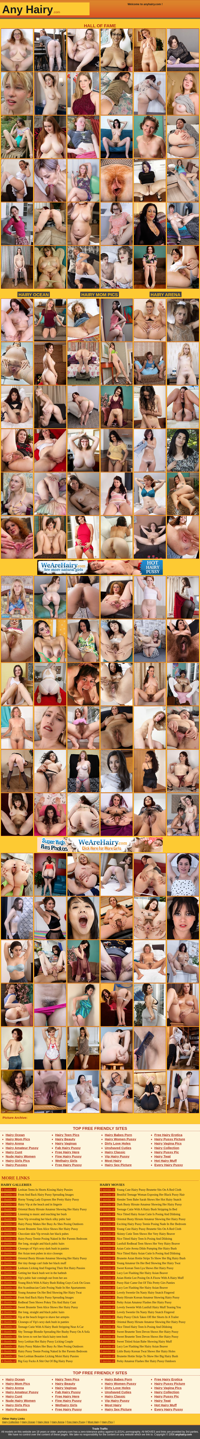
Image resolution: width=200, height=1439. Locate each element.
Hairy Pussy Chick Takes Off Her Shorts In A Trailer (139, 1317)
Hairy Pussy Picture (169, 1139)
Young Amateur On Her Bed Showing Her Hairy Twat (41, 1292)
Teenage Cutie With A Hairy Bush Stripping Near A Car (42, 1326)
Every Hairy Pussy (168, 1165)
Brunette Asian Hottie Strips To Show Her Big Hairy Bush (143, 1258)
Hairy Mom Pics (99, 294)
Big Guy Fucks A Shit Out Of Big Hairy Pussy (37, 1361)
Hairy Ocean (34, 294)
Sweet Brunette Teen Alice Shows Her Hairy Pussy (39, 1229)
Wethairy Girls (66, 1160)
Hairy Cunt (14, 1152)
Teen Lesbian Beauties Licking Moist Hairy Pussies (40, 1356)
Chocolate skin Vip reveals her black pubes (35, 1233)
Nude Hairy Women (21, 1156)
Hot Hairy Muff (165, 1160)
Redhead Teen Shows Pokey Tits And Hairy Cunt (38, 1302)
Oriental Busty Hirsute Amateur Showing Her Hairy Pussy (44, 1209)
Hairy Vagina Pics (168, 1143)
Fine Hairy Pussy (68, 1156)
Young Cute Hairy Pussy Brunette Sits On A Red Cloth (140, 1189)
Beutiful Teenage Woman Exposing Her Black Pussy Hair (142, 1194)
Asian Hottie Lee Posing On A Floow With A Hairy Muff (142, 1278)
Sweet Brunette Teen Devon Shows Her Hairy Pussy (139, 1331)
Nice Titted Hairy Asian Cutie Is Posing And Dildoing (140, 1214)
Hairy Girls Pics (18, 1160)
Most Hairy (113, 1160)
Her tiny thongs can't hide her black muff (33, 1263)
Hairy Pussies (16, 1165)
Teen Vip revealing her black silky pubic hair (36, 1219)
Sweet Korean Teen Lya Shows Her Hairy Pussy (137, 1268)
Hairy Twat (162, 1156)
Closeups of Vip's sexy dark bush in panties (35, 1248)
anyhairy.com (183, 1434)
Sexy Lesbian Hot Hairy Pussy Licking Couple (37, 1341)
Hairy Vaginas (66, 1143)
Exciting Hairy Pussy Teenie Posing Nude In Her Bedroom (143, 1224)
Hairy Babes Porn (118, 1135)
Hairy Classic (115, 1152)
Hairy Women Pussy (120, 1139)
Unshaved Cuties (118, 1148)
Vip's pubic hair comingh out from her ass (34, 1278)
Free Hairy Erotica (168, 1135)
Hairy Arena (165, 294)
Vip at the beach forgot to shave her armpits (35, 1317)
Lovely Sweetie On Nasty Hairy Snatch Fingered (137, 1292)
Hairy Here (43, 1422)
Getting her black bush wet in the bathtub (34, 1273)
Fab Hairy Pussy (68, 1148)
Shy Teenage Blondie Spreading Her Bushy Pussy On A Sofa (45, 1331)
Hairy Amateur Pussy (22, 1148)
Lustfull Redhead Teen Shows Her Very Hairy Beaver (140, 1243)
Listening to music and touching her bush (34, 1214)
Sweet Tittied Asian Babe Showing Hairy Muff (136, 1341)
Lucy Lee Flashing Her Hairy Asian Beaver (134, 1273)
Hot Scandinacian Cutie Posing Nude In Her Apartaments (43, 1287)
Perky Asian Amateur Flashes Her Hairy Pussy (135, 1302)
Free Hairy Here (67, 1152)
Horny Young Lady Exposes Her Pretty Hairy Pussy (40, 1199)
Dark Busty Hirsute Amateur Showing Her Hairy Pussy (141, 1204)
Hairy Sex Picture (118, 1165)
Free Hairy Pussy (68, 1165)
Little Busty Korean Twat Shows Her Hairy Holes (137, 1351)
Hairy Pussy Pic (166, 1152)
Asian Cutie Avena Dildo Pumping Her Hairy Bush (138, 1248)
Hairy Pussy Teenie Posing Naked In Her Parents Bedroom (44, 1238)
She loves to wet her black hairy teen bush (34, 1336)
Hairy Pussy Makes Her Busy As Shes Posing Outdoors (42, 1224)
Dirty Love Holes (118, 1143)
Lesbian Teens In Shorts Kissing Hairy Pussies (37, 1189)
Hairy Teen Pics (67, 1135)
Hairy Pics (107, 1422)
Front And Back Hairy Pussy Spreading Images (37, 1194)
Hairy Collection (166, 1148)
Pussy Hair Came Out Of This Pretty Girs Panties (137, 1282)
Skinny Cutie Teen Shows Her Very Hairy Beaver (137, 1233)
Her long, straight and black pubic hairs (32, 1243)
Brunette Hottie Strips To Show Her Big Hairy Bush (139, 1356)
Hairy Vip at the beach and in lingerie (31, 1204)
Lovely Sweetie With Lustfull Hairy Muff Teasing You (140, 1307)
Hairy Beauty (65, 1139)
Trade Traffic (100, 1428)
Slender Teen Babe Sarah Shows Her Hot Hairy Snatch (140, 1199)
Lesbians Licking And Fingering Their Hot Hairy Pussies (43, 1268)
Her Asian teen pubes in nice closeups (32, 1253)
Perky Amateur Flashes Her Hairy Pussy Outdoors (138, 1361)
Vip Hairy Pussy (117, 1156)
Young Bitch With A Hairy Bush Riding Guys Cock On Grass (45, 1282)
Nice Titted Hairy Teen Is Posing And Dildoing (136, 1238)
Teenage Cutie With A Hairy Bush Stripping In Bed (138, 1209)
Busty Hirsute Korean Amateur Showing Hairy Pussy (139, 1297)
